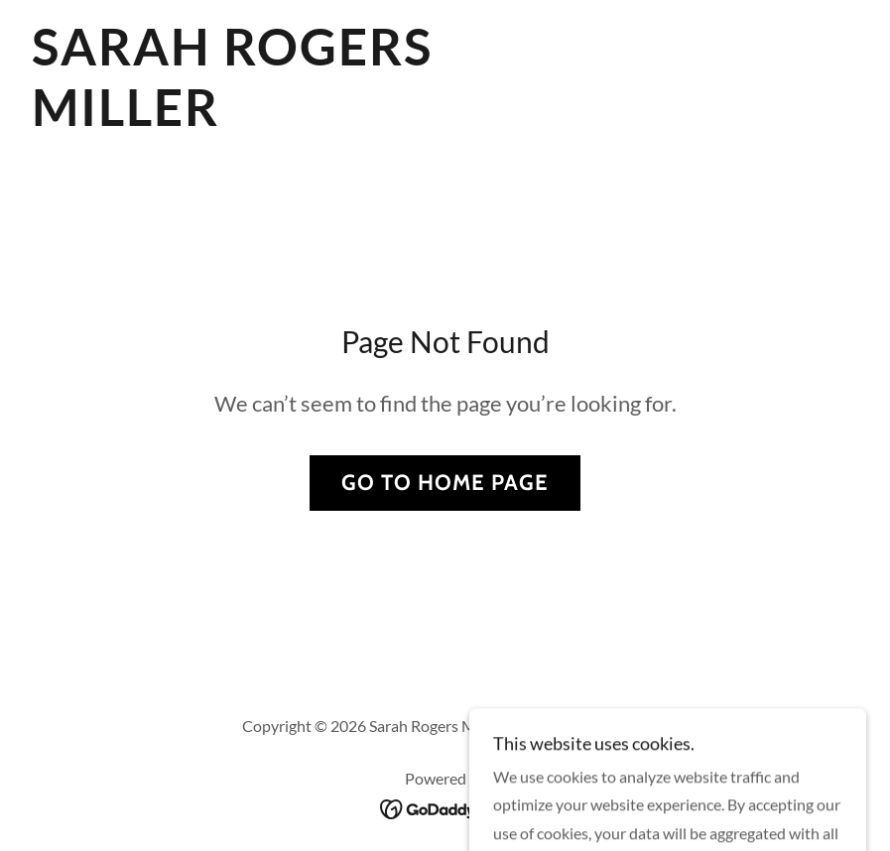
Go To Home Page (445, 482)
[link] (318, 119)
